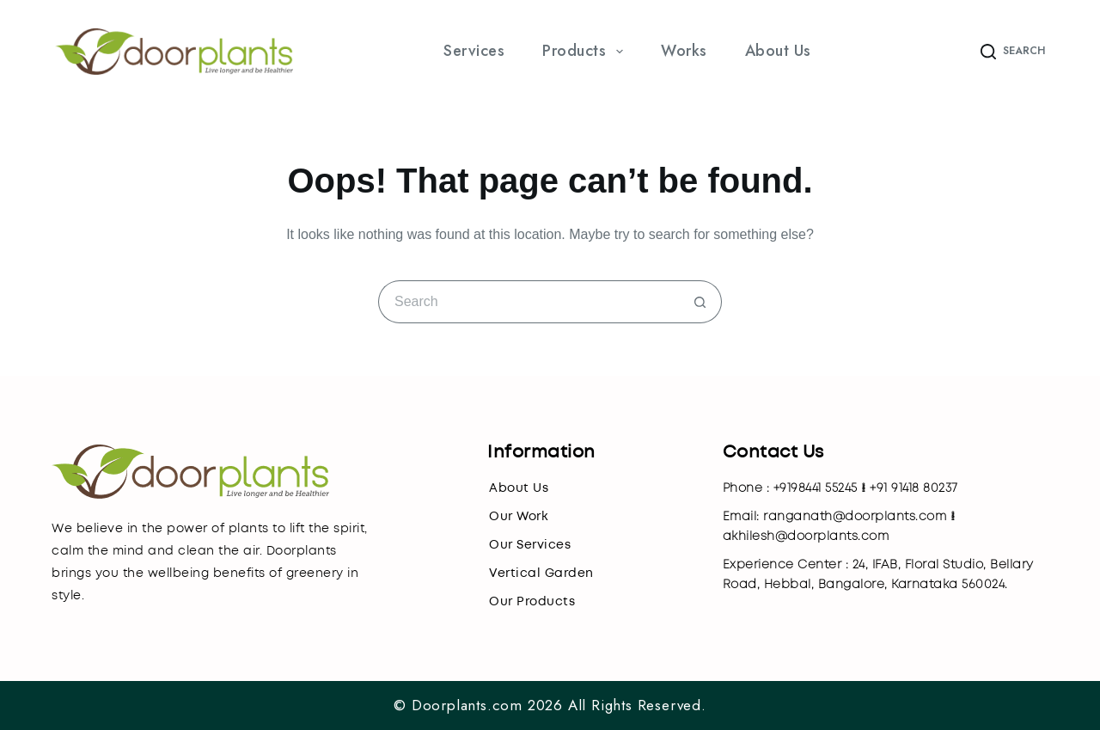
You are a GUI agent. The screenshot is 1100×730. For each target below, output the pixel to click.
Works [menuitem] (684, 51)
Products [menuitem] (586, 51)
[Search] (1013, 51)
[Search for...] (528, 301)
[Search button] (700, 301)
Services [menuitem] (473, 51)
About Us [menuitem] (778, 51)
